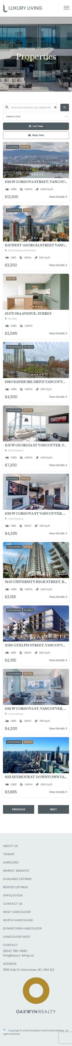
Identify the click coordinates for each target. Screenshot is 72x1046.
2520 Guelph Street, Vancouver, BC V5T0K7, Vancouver (36, 645)
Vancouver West (17, 937)
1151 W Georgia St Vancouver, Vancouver (36, 445)
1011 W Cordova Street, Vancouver (36, 182)
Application (12, 895)
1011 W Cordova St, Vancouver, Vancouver (36, 709)
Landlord (11, 862)
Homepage (26, 48)
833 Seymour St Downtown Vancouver (36, 777)
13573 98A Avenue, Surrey (28, 313)
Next (53, 809)
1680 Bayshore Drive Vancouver (36, 382)
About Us (10, 846)
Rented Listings (15, 887)
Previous (18, 809)
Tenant (9, 854)
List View (36, 126)
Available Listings (17, 879)
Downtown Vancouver (22, 928)
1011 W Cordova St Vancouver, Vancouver (36, 513)
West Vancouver (17, 912)
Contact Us (12, 904)
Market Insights (16, 871)
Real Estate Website (53, 1030)
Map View (36, 135)
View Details (58, 197)
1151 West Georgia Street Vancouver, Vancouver (36, 245)
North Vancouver (18, 920)
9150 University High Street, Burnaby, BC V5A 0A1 (36, 582)
